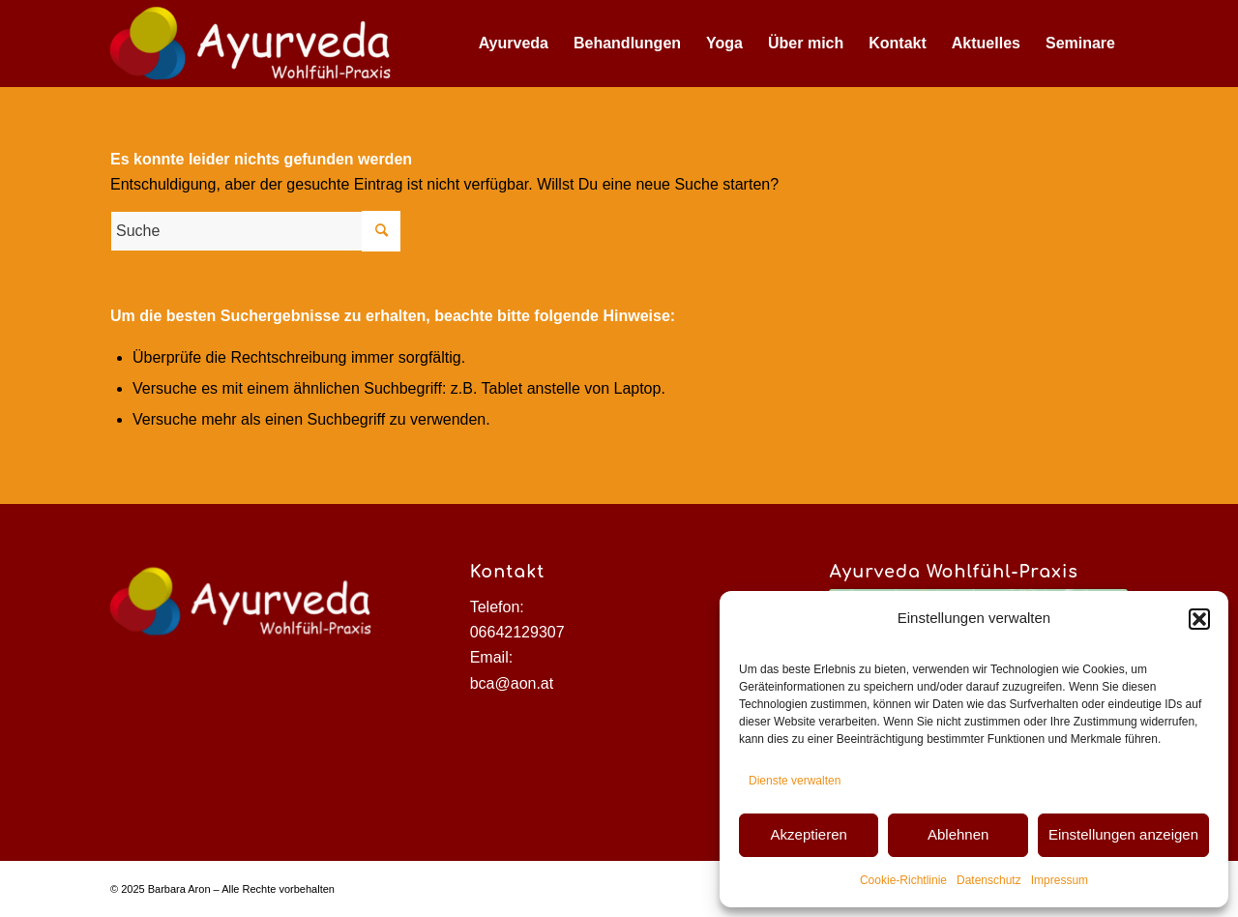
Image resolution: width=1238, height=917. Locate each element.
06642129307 (517, 632)
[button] (1199, 619)
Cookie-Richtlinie (903, 880)
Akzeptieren (809, 834)
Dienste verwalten (794, 780)
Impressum (1059, 880)
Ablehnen (958, 834)
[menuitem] (513, 43)
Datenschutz (989, 880)
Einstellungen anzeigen (1123, 834)
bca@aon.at (512, 683)
